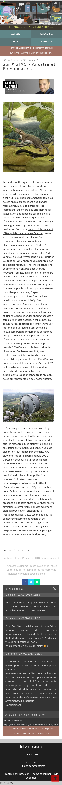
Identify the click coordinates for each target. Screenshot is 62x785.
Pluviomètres (27, 573)
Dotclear (24, 773)
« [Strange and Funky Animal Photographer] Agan (31, 48)
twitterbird (31, 582)
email (37, 582)
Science (40, 573)
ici (28, 549)
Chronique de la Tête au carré (21, 60)
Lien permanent (50, 557)
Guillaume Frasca (26, 565)
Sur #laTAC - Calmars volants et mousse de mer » (31, 53)
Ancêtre (11, 565)
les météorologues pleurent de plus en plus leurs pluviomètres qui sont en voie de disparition (27, 447)
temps (13, 653)
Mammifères (32, 569)
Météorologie (48, 569)
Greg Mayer (23, 256)
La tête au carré (16, 569)
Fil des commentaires (33, 765)
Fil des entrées (33, 761)
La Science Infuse (23, 439)
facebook (25, 582)
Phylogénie (13, 573)
